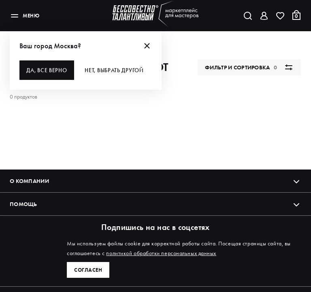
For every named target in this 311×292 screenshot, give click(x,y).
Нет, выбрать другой (115, 70)
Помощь (155, 211)
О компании (155, 188)
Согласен (88, 269)
